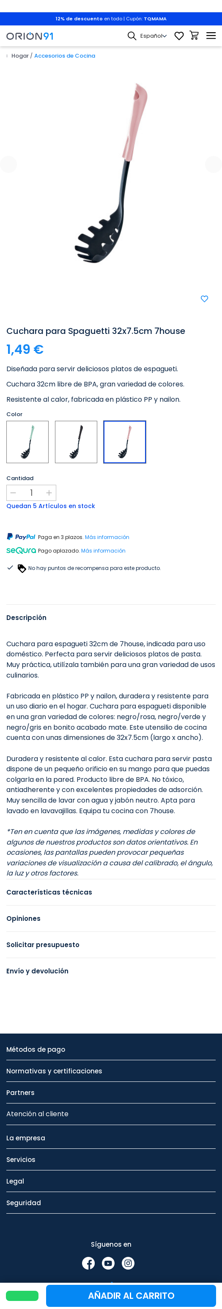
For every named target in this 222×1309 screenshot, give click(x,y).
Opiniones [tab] (23, 918)
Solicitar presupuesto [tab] (42, 944)
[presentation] (8, 164)
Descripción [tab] (26, 617)
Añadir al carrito (131, 1296)
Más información (107, 537)
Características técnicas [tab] (49, 892)
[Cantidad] (31, 493)
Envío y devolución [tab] (37, 971)
